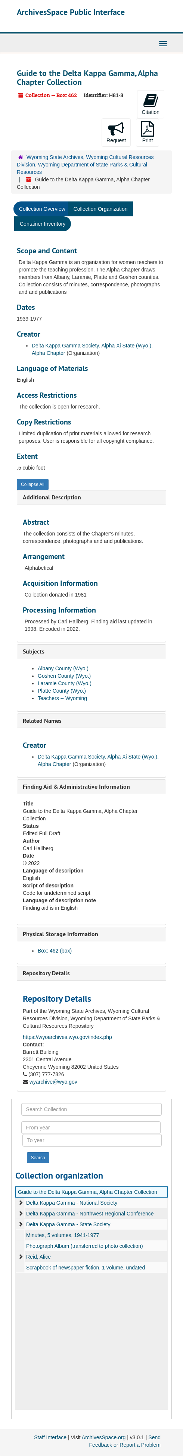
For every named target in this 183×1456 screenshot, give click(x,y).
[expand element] (20, 1202)
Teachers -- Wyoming (62, 698)
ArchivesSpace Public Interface (71, 12)
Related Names (42, 721)
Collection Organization (101, 209)
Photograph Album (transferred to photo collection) (84, 1246)
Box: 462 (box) (55, 951)
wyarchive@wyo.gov (53, 1082)
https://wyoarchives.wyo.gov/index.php (67, 1037)
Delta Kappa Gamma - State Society (68, 1224)
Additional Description (52, 497)
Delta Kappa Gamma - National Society (71, 1203)
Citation (150, 104)
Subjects (33, 651)
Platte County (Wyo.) (62, 691)
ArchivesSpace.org (104, 1437)
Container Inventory (42, 224)
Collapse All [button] (32, 484)
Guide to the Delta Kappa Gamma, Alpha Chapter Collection (87, 1192)
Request (116, 132)
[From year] (91, 1127)
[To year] (92, 1140)
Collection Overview (42, 209)
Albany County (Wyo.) (63, 668)
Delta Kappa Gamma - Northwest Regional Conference (90, 1214)
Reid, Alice (38, 1257)
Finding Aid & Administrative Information (76, 787)
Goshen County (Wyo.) (64, 676)
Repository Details (46, 973)
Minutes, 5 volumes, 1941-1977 (62, 1235)
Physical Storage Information (60, 934)
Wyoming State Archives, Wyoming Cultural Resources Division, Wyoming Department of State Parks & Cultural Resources (85, 164)
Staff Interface (50, 1437)
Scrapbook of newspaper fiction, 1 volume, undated (85, 1268)
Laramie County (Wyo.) (65, 683)
